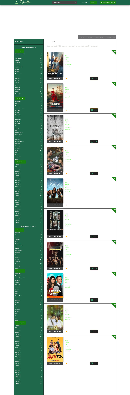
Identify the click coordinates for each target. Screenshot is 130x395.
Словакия (17, 148)
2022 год (17, 171)
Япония (17, 159)
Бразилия (17, 105)
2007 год (17, 200)
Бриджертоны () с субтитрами (78, 53)
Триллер (17, 62)
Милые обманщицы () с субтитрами (80, 179)
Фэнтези (17, 56)
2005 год (17, 204)
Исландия (17, 121)
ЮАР (16, 318)
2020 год (17, 336)
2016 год (17, 345)
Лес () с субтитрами (74, 306)
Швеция (17, 315)
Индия (17, 117)
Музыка (17, 71)
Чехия (16, 152)
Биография (18, 93)
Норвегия (17, 139)
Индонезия (18, 284)
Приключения (18, 67)
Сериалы (89, 37)
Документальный (19, 53)
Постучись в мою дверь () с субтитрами (81, 274)
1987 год (17, 220)
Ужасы (17, 60)
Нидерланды (18, 298)
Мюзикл (17, 69)
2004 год (17, 206)
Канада (17, 128)
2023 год (17, 169)
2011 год (17, 191)
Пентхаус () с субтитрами (76, 242)
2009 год (17, 195)
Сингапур (17, 145)
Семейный (17, 65)
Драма (17, 82)
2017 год (17, 180)
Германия (17, 114)
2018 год (17, 178)
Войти (93, 2)
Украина (17, 309)
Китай (16, 130)
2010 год (17, 193)
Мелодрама (18, 73)
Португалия (18, 143)
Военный (17, 87)
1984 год (17, 222)
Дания (17, 282)
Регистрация (84, 2)
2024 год (17, 166)
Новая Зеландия (19, 141)
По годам (20, 161)
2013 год (17, 186)
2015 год (17, 182)
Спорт (16, 241)
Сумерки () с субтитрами (76, 116)
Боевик (17, 91)
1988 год (17, 218)
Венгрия (17, 110)
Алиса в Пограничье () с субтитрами (80, 147)
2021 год (17, 173)
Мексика (17, 137)
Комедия (17, 78)
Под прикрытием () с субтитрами (79, 211)
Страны (20, 98)
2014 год (17, 184)
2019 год (17, 175)
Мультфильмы (111, 37)
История (17, 80)
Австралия (18, 101)
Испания (17, 123)
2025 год (17, 164)
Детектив (17, 85)
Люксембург (18, 134)
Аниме (17, 96)
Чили (16, 154)
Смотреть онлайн (55, 78)
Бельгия (17, 103)
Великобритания (19, 108)
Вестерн (17, 89)
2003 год (17, 209)
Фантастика (18, 58)
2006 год (17, 202)
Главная (82, 37)
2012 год (17, 189)
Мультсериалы (99, 37)
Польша (17, 302)
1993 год (17, 381)
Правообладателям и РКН (108, 2)
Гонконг (17, 112)
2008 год (17, 198)
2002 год (17, 211)
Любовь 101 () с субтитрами (77, 337)
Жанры (19, 51)
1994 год (17, 379)
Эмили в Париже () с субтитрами (79, 84)
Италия (17, 125)
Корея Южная (19, 132)
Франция (17, 157)
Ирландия (18, 119)
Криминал (17, 76)
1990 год (17, 215)
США (16, 150)
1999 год (17, 376)
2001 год (17, 213)
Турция (17, 307)
